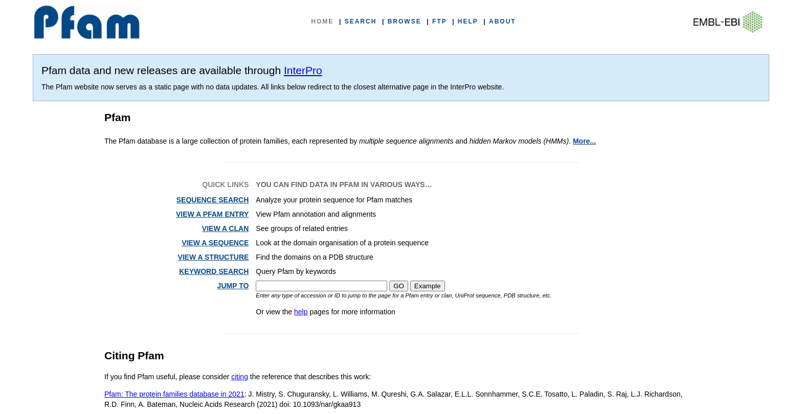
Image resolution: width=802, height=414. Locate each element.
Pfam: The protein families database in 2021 (174, 394)
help (300, 312)
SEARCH (361, 21)
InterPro (303, 70)
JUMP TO (233, 286)
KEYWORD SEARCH (214, 271)
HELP (468, 21)
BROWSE (404, 21)
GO (398, 286)
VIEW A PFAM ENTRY (212, 214)
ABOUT (502, 21)
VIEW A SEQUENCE (215, 243)
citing (239, 377)
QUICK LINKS (225, 184)
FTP (439, 21)
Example (427, 286)
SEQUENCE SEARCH (212, 200)
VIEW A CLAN (225, 228)
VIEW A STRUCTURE (213, 257)
